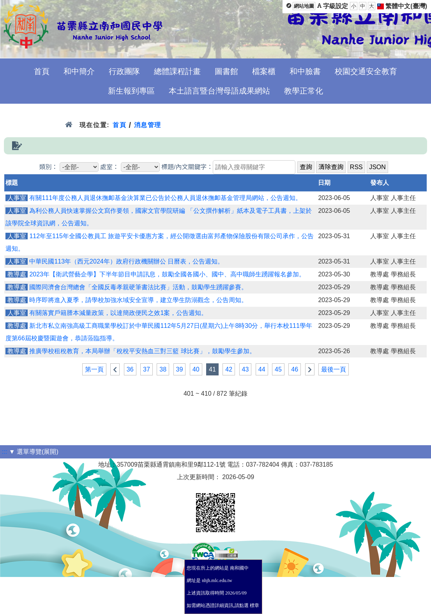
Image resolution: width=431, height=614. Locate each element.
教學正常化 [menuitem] (303, 91)
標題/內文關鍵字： (187, 167)
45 (278, 369)
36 (130, 369)
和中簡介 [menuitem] (79, 71)
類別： (48, 167)
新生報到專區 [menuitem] (131, 91)
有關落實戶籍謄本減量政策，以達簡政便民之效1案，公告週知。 (118, 313)
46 (294, 369)
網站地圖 (304, 6)
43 (245, 369)
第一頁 (94, 369)
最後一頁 (333, 369)
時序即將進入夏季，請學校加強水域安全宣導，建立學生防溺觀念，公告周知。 (138, 300)
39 (179, 369)
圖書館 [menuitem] (226, 71)
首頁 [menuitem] (41, 71)
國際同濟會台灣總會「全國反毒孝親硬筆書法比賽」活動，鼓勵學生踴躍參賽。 (138, 287)
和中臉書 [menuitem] (305, 71)
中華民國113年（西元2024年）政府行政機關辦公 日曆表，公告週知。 (126, 261)
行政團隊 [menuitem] (124, 71)
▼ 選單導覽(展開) (33, 451)
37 (146, 369)
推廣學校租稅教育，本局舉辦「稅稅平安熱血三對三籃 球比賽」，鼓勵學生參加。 (142, 351)
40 (196, 369)
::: (4, 451)
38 (162, 369)
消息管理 (148, 125)
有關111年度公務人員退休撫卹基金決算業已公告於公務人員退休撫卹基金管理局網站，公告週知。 (165, 198)
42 (228, 369)
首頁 (119, 125)
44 (261, 369)
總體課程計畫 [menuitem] (177, 71)
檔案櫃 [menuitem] (264, 71)
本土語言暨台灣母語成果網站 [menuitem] (219, 91)
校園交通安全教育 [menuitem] (366, 71)
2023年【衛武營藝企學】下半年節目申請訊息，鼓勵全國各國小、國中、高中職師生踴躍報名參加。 (167, 274)
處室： (109, 167)
